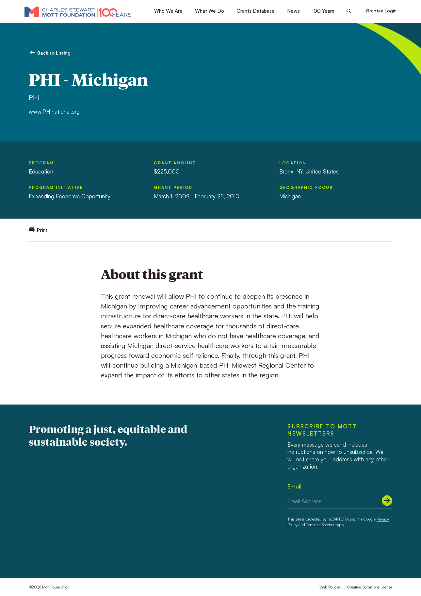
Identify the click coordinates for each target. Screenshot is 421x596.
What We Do (209, 11)
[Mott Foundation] (77, 11)
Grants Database (255, 11)
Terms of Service (320, 524)
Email (294, 486)
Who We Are (168, 11)
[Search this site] (349, 11)
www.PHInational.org (54, 111)
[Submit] (387, 500)
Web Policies (330, 587)
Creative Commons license (369, 587)
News (293, 11)
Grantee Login (381, 10)
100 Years (323, 11)
